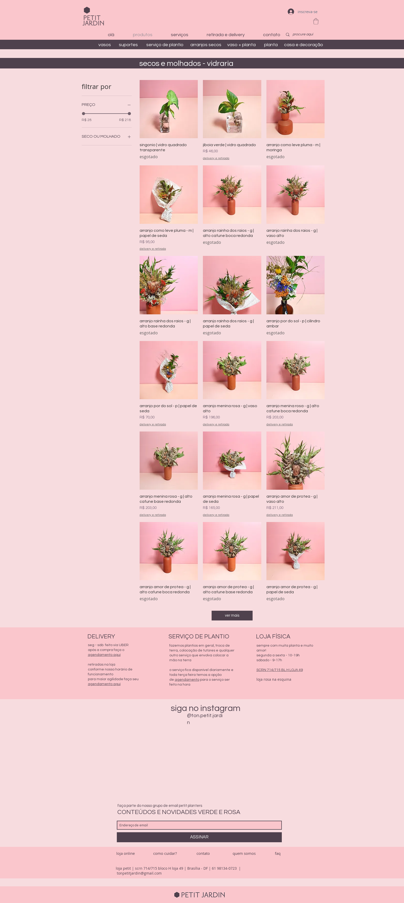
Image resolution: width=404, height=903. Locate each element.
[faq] (278, 853)
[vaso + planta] (241, 44)
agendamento (187, 679)
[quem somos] (244, 853)
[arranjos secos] (205, 44)
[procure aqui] (303, 34)
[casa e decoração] (303, 44)
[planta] (271, 44)
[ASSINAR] (199, 837)
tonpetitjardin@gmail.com (139, 873)
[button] (315, 21)
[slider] (83, 114)
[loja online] (125, 853)
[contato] (203, 853)
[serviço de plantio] (164, 44)
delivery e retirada (216, 158)
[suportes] (128, 44)
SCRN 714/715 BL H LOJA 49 (279, 670)
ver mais (232, 615)
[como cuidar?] (165, 853)
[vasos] (104, 44)
